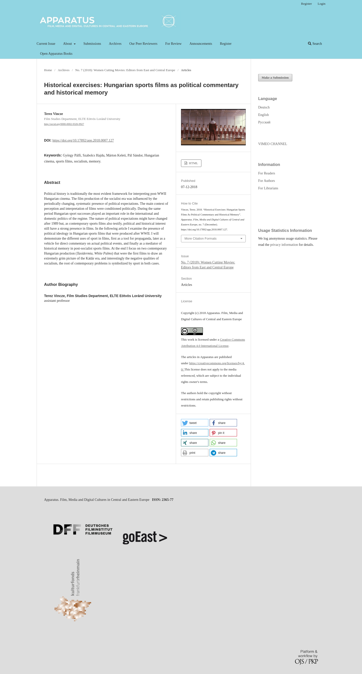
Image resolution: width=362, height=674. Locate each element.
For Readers (266, 173)
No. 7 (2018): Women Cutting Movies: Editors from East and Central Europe (125, 70)
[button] (194, 422)
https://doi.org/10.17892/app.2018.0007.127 (83, 140)
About (68, 44)
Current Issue (46, 44)
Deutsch (264, 107)
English (263, 115)
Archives (115, 44)
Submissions (92, 44)
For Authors (266, 181)
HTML (193, 163)
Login (321, 3)
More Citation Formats (200, 238)
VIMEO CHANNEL (272, 144)
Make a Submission (275, 77)
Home (48, 70)
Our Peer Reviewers (143, 44)
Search (315, 44)
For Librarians (268, 188)
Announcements (200, 44)
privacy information (284, 245)
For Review (173, 44)
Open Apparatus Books (56, 53)
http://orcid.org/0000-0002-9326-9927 (64, 124)
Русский (264, 122)
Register (226, 44)
